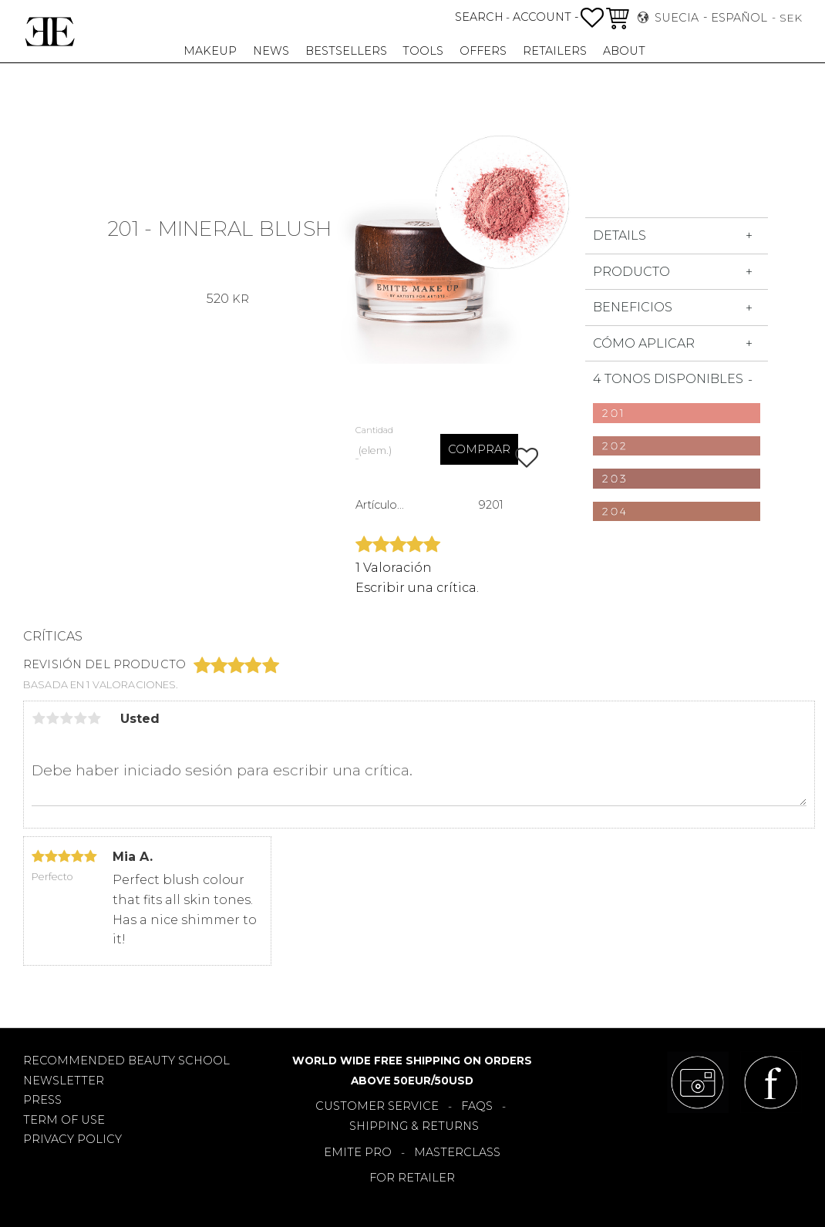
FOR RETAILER (412, 1178)
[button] (592, 17)
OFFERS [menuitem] (483, 51)
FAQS (477, 1106)
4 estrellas (80, 718)
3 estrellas (66, 718)
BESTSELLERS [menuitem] (346, 51)
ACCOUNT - (545, 17)
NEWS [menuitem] (271, 51)
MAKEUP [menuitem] (210, 51)
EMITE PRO (358, 1152)
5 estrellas (94, 718)
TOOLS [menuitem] (422, 51)
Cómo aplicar (644, 343)
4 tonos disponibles (668, 378)
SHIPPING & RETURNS (414, 1126)
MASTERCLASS (457, 1152)
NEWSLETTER (63, 1080)
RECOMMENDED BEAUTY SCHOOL (126, 1060)
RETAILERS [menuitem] (555, 51)
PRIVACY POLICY (72, 1139)
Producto (631, 271)
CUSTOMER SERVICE (377, 1106)
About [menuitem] (624, 51)
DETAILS (619, 235)
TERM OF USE (64, 1120)
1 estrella (38, 718)
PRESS (42, 1100)
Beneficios (632, 307)
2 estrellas (52, 718)
